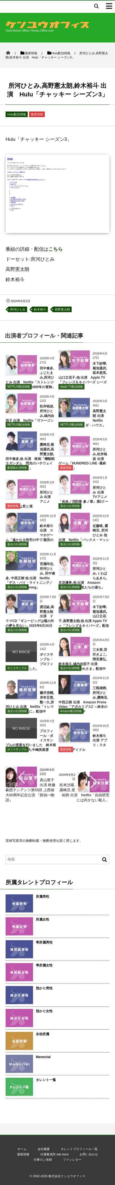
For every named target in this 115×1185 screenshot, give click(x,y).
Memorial (43, 1057)
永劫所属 (42, 1034)
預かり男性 (44, 988)
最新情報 (37, 114)
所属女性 (42, 919)
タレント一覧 (46, 1080)
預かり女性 (44, 1011)
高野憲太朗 (62, 309)
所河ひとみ (17, 309)
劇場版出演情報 (17, 470)
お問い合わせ (88, 1154)
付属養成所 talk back (54, 1154)
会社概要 (43, 1149)
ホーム (22, 1149)
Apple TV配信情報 (71, 388)
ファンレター (72, 1159)
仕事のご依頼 (43, 1159)
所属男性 (42, 897)
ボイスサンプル (17, 670)
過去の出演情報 (70, 508)
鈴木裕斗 (40, 309)
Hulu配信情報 (16, 114)
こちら (55, 249)
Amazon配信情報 (71, 713)
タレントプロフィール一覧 (79, 1149)
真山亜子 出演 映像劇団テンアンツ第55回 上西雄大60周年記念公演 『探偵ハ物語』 (30, 790)
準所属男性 (44, 942)
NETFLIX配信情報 (18, 388)
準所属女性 (44, 965)
